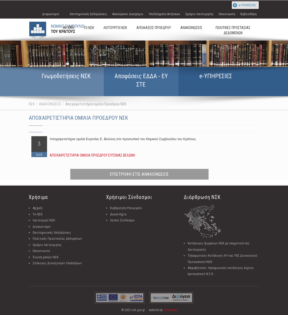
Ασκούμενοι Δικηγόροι (127, 14)
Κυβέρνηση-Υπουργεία (126, 208)
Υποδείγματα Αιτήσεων (164, 14)
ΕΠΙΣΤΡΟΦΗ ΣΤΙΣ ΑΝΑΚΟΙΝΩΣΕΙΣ (139, 174)
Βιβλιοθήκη (248, 14)
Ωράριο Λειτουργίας (199, 14)
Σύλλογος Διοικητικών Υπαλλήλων (57, 263)
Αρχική (37, 208)
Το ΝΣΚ (38, 214)
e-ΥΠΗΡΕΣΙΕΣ (247, 5)
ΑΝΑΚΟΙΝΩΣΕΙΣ (50, 104)
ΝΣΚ (32, 104)
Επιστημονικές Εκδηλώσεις (88, 14)
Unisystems (170, 310)
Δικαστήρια (118, 214)
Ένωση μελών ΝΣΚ (46, 257)
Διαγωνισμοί (50, 14)
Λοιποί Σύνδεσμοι (122, 220)
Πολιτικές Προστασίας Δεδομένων (57, 238)
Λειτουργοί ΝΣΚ (44, 220)
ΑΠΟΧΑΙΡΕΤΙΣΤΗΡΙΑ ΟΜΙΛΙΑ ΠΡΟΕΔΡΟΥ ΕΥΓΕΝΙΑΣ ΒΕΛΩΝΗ (92, 155)
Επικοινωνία (227, 14)
